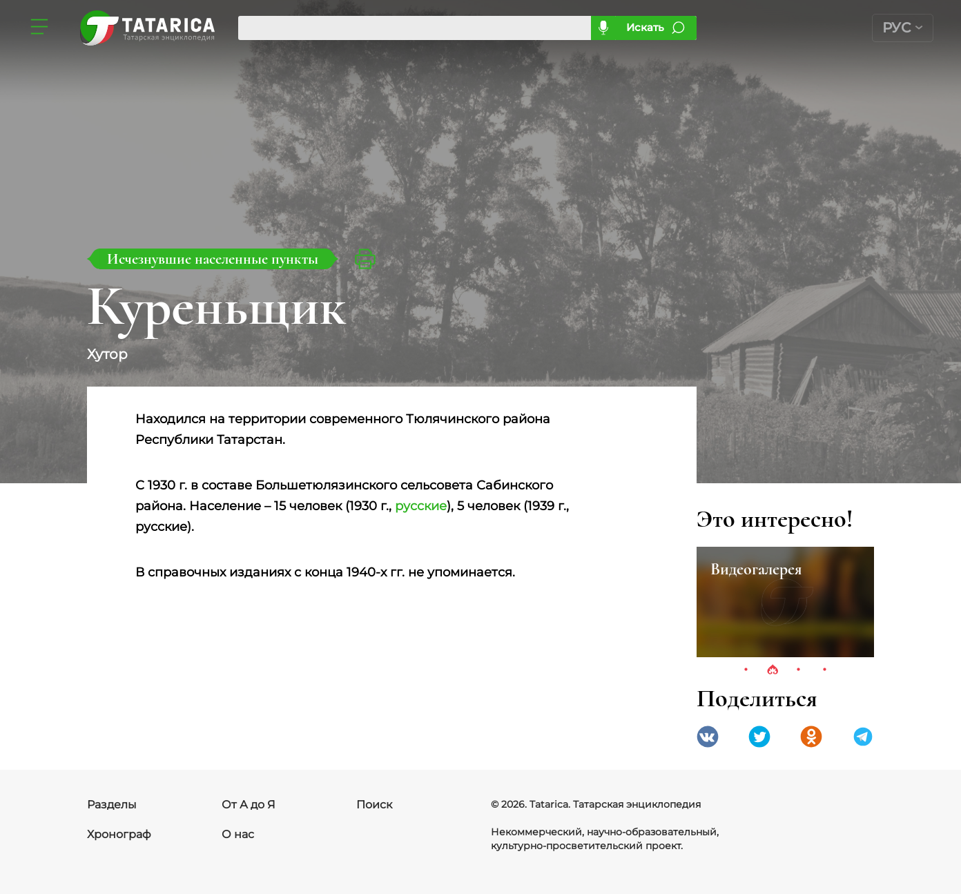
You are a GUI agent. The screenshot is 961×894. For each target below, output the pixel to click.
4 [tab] (825, 670)
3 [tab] (798, 670)
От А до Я (248, 804)
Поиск (374, 804)
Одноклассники (811, 737)
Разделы (112, 804)
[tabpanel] (785, 602)
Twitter (759, 737)
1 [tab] (746, 670)
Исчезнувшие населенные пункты (212, 259)
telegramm (863, 737)
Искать (645, 27)
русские (421, 506)
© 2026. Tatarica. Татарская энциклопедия (596, 804)
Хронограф (119, 834)
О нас (238, 834)
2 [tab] (772, 670)
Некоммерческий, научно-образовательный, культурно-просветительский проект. (605, 839)
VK (708, 737)
